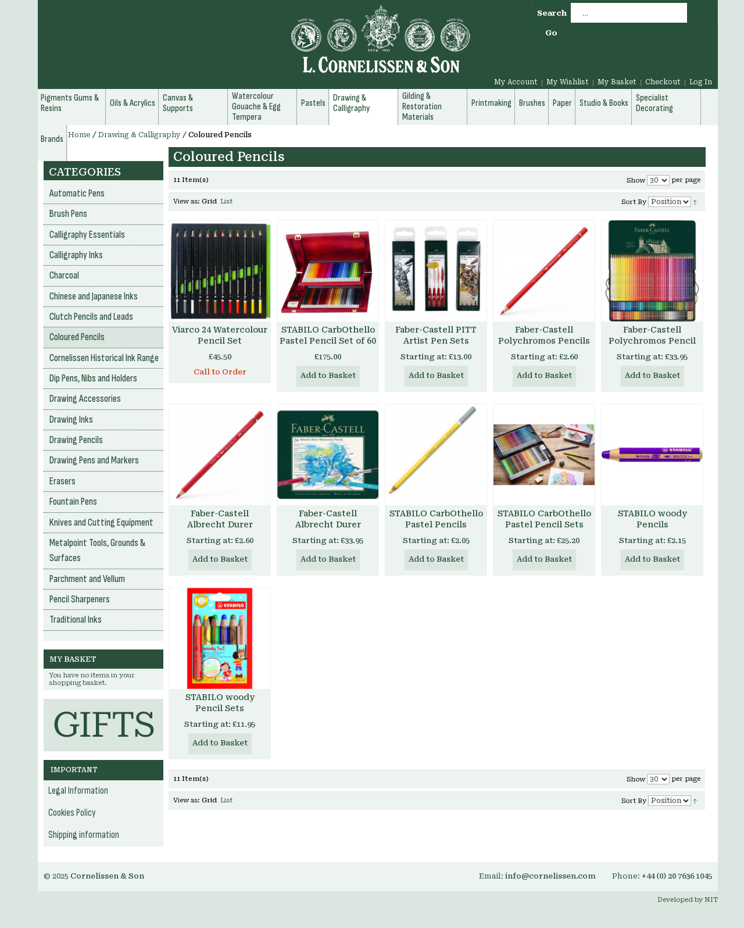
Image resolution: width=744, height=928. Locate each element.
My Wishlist (567, 82)
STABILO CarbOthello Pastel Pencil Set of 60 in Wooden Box (328, 340)
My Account (516, 82)
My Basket (617, 82)
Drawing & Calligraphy (139, 135)
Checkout (663, 82)
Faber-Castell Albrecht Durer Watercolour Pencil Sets (328, 530)
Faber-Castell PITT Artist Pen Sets (436, 335)
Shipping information (83, 835)
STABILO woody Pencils (652, 519)
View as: (186, 201)
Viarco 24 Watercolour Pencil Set (219, 335)
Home (79, 135)
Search (552, 13)
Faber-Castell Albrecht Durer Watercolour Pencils (220, 524)
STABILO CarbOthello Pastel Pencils (436, 519)
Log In (700, 82)
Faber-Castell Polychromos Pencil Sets (652, 340)
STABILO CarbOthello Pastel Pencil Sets (544, 519)
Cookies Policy (72, 813)
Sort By (633, 202)
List (226, 201)
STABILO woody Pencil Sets (220, 703)
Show (636, 180)
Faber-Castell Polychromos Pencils (544, 335)
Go (551, 32)
